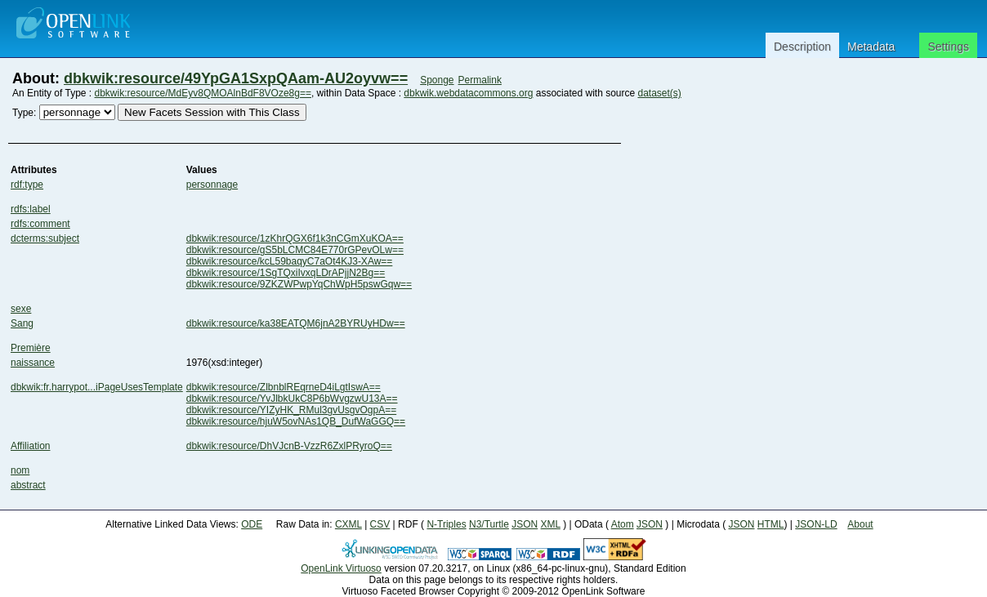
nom (20, 470)
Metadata (871, 46)
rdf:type (27, 184)
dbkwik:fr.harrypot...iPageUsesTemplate (97, 387)
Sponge (436, 80)
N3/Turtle (489, 524)
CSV (380, 524)
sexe (21, 308)
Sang (22, 323)
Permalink (480, 80)
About (860, 524)
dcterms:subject (45, 238)
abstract (28, 485)
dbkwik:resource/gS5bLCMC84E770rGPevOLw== (295, 250)
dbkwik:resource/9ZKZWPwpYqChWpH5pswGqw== (299, 284)
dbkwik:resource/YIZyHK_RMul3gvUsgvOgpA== (291, 410)
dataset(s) (659, 93)
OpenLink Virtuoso (341, 568)
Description (802, 46)
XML (550, 524)
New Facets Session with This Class (212, 112)
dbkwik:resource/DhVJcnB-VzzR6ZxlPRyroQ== (289, 446)
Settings (948, 46)
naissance (33, 362)
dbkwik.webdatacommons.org (468, 93)
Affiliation (30, 446)
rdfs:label (31, 209)
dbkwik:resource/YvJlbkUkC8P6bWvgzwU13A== (292, 398)
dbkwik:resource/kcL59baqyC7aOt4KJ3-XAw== (289, 261)
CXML (348, 524)
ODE (251, 524)
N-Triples (446, 524)
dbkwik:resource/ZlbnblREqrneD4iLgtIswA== (283, 387)
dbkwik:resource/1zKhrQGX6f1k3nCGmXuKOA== (295, 238)
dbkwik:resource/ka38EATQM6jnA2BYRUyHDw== (295, 323)
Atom (622, 524)
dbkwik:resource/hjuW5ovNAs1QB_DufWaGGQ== (295, 421)
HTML (770, 524)
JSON (524, 524)
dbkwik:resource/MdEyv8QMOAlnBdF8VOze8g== (203, 93)
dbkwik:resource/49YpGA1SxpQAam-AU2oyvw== (236, 78)
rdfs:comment (40, 223)
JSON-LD (816, 524)
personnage (212, 184)
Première (31, 348)
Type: (24, 112)
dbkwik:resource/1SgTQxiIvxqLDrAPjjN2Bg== (285, 272)
